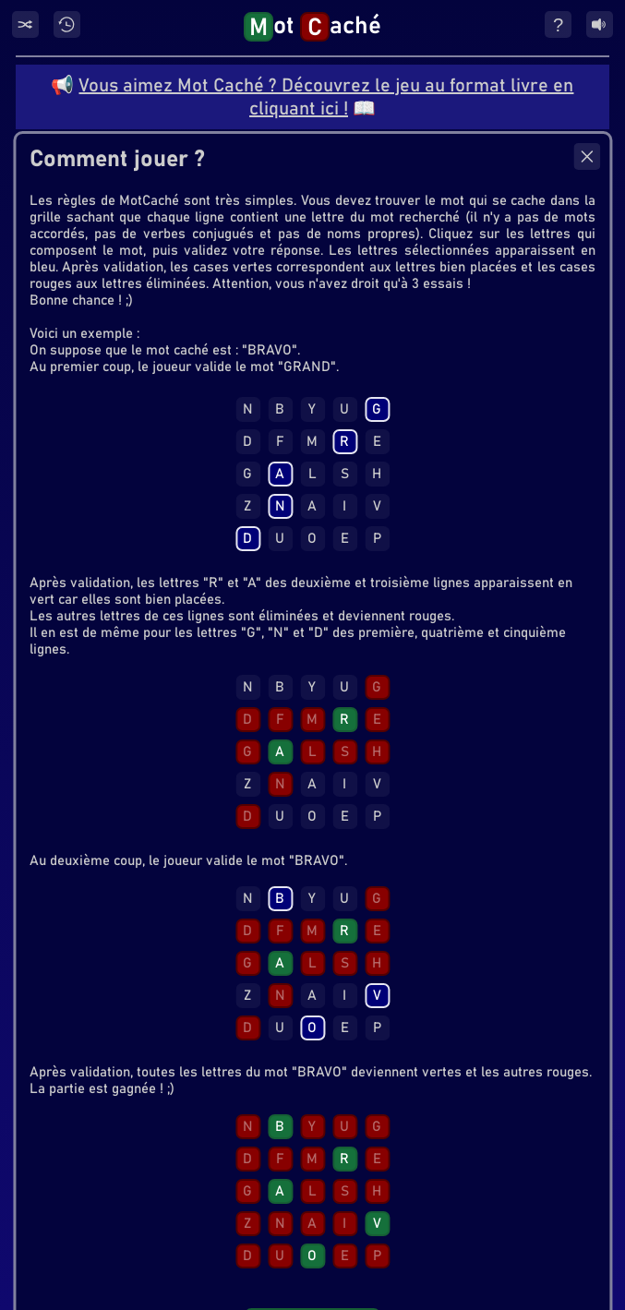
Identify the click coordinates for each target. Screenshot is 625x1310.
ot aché (312, 27)
